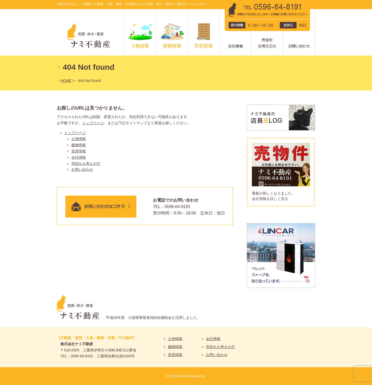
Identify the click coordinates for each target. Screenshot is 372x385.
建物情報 (78, 145)
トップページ (93, 123)
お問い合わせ (82, 169)
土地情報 (78, 139)
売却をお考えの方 (85, 163)
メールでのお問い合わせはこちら (101, 206)
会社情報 (78, 157)
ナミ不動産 (90, 32)
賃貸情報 (219, 11)
